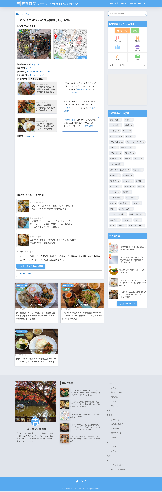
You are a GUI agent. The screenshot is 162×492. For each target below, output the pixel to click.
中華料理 (115, 175)
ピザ (127, 159)
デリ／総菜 (116, 125)
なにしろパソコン (41, 436)
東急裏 (29, 68)
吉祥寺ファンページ (119, 434)
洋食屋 (130, 136)
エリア (117, 48)
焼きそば (138, 170)
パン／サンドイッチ (135, 142)
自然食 (128, 125)
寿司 (113, 209)
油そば (140, 181)
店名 (117, 3)
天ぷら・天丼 (126, 209)
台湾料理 (128, 175)
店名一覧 (137, 48)
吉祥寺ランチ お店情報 (122, 24)
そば (137, 220)
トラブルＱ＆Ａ (117, 466)
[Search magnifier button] (144, 13)
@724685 (115, 429)
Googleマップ (30, 136)
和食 (113, 203)
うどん (127, 220)
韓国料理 (129, 186)
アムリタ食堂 (36, 305)
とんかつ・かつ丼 (118, 214)
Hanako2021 (32, 72)
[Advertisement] (127, 90)
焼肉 (141, 186)
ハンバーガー (116, 198)
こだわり (117, 58)
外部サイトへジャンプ (37, 75)
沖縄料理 (115, 181)
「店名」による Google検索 (31, 266)
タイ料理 (35, 64)
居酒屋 (128, 120)
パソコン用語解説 (118, 471)
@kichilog (115, 420)
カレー (127, 131)
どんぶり (115, 220)
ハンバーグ (132, 198)
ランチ (110, 3)
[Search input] (124, 13)
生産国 (113, 447)
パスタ (138, 159)
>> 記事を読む (74, 92)
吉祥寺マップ (122, 31)
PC (145, 3)
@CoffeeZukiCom (118, 425)
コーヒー (132, 3)
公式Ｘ (123, 3)
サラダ (114, 147)
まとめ (137, 58)
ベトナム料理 (116, 136)
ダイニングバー (136, 226)
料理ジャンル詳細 (119, 113)
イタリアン (116, 159)
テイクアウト (128, 147)
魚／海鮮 (124, 203)
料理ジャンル (117, 39)
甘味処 (122, 226)
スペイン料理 (116, 164)
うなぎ (137, 203)
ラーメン (128, 181)
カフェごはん (116, 142)
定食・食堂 (116, 120)
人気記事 (115, 236)
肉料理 (127, 192)
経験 (140, 3)
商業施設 (137, 39)
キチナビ (114, 438)
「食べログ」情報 (25, 274)
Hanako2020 (45, 72)
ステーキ (115, 192)
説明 (136, 31)
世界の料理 (116, 153)
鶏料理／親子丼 (137, 214)
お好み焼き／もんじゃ (120, 170)
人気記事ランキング (127, 304)
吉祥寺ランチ (82, 89)
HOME (81, 482)
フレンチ (129, 153)
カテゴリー (115, 406)
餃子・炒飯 (116, 186)
